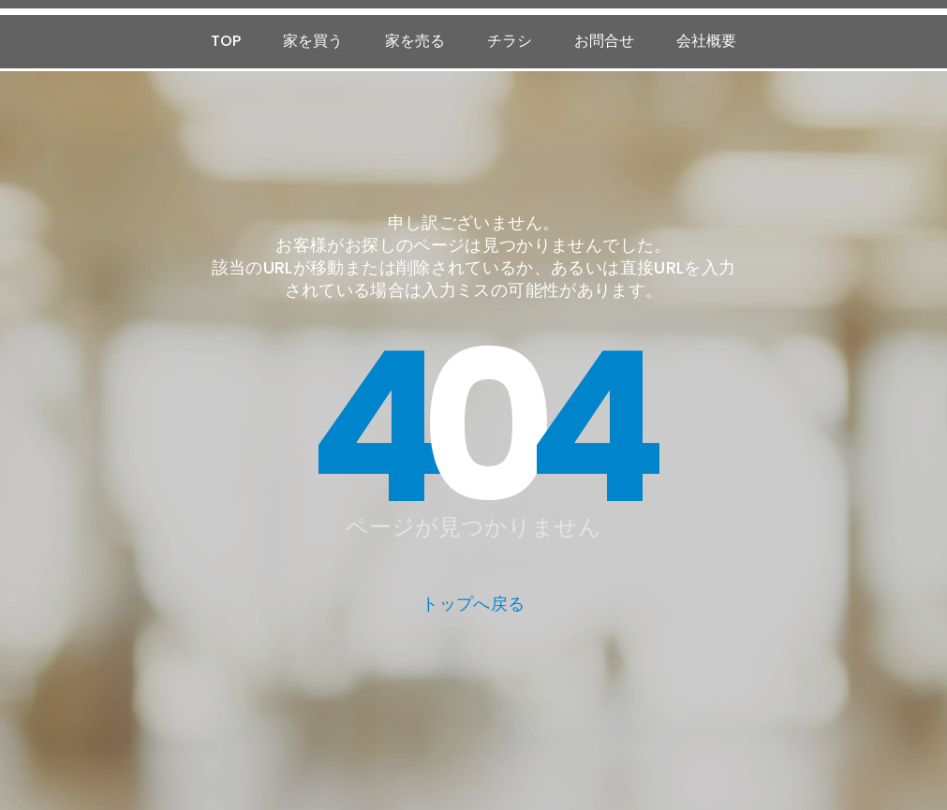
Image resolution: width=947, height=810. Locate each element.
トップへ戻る (473, 603)
